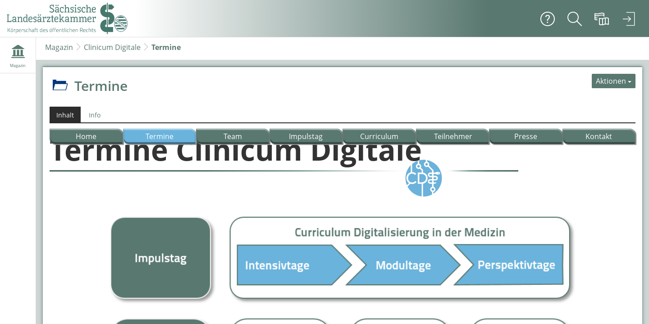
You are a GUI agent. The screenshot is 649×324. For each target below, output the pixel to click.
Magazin (59, 47)
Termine (166, 47)
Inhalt (65, 115)
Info (95, 115)
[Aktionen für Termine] (613, 81)
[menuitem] (574, 18)
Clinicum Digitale (112, 47)
